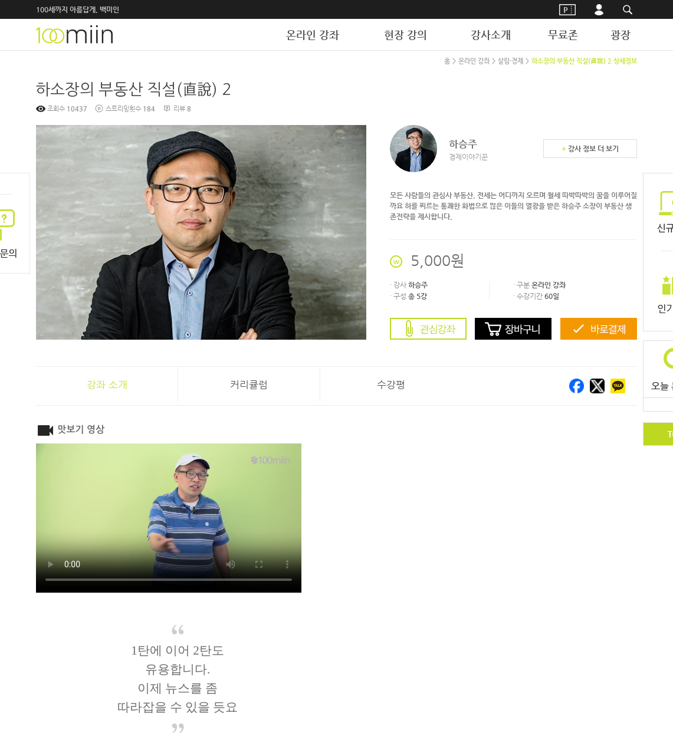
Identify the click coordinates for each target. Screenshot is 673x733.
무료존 (563, 34)
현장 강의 (405, 34)
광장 (620, 34)
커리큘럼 (249, 384)
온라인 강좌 (312, 34)
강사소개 (491, 34)
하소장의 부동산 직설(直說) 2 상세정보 (584, 61)
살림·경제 (510, 61)
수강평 (391, 384)
